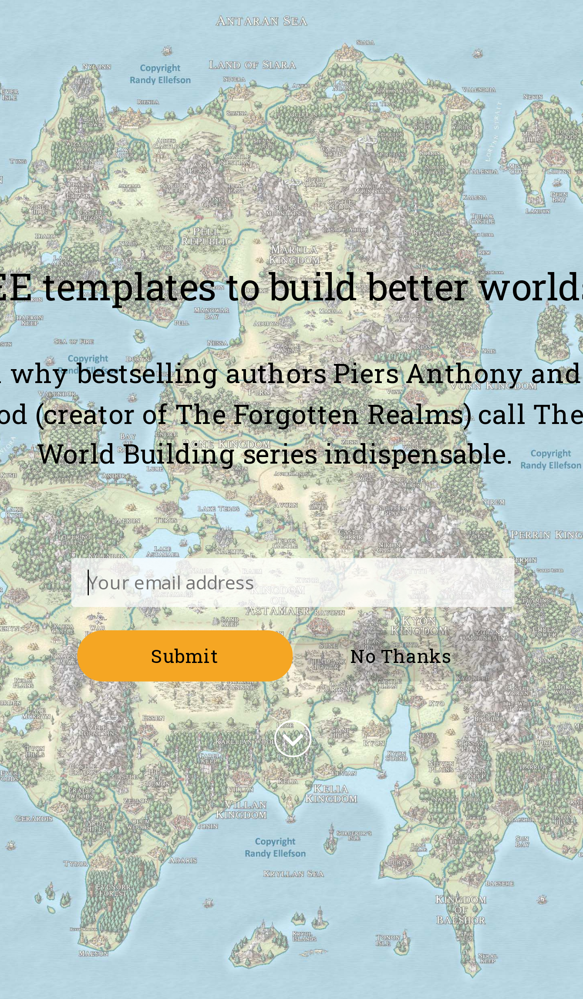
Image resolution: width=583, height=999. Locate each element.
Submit (185, 655)
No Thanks (400, 655)
